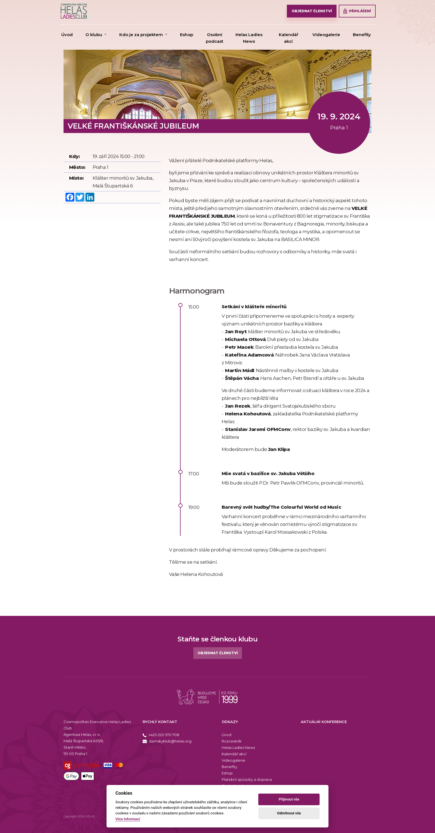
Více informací (127, 819)
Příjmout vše (289, 799)
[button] (96, 34)
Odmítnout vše (289, 813)
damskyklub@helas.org (167, 741)
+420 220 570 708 (161, 734)
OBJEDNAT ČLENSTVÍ (312, 11)
